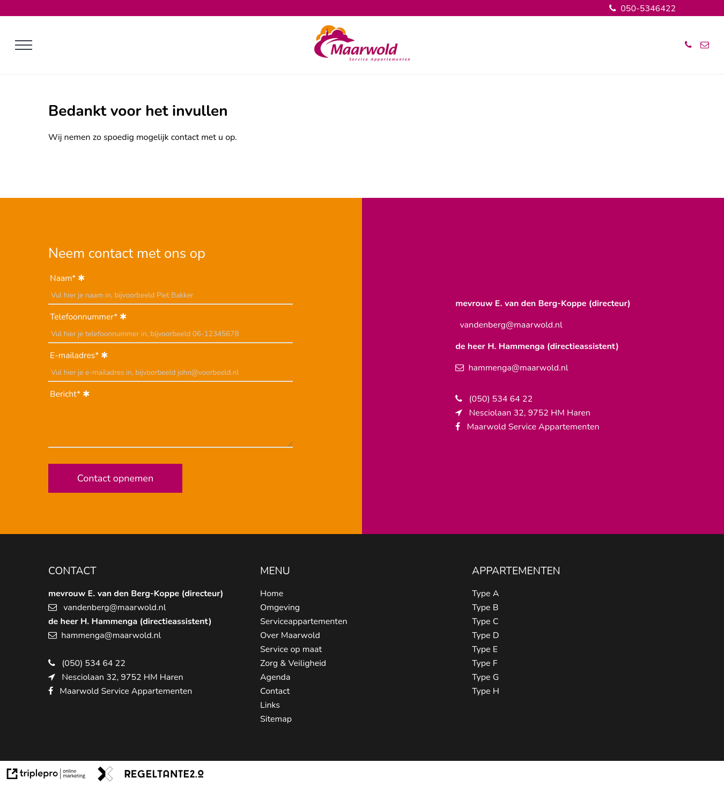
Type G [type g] (485, 677)
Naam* (63, 278)
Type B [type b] (485, 607)
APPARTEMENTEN (516, 571)
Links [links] (270, 705)
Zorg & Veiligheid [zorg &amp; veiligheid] (293, 663)
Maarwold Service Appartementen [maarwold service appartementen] (126, 691)
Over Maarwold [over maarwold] (290, 635)
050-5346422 (642, 8)
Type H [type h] (485, 691)
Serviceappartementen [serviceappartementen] (304, 621)
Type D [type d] (485, 635)
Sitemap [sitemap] (276, 719)
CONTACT (72, 571)
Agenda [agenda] (275, 677)
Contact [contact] (275, 691)
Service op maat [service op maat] (291, 649)
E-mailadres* (74, 355)
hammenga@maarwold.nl (111, 635)
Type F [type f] (484, 663)
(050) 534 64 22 (93, 663)
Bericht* (65, 394)
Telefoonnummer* (83, 317)
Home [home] (271, 593)
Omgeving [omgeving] (280, 607)
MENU (275, 571)
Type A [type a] (485, 593)
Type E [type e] (485, 649)
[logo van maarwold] (362, 59)
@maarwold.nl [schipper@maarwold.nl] (137, 607)
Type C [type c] (485, 621)
